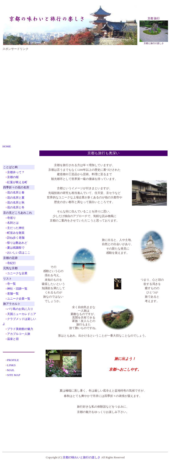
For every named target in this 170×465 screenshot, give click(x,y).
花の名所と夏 (15, 197)
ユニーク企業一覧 (18, 298)
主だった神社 (15, 227)
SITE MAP (13, 375)
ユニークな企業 (17, 273)
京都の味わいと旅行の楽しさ (81, 457)
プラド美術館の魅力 (20, 329)
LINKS (11, 365)
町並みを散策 (15, 232)
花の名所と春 (15, 192)
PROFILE (13, 360)
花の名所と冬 (15, 207)
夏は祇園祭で (15, 247)
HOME (6, 146)
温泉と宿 (13, 339)
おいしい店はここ (18, 252)
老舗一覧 (13, 293)
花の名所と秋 (15, 202)
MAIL (10, 370)
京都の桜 (13, 177)
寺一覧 (11, 283)
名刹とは (13, 222)
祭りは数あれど (17, 242)
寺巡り (11, 217)
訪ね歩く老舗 (15, 237)
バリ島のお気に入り (20, 309)
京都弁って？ (15, 172)
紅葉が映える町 (17, 182)
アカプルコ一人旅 (18, 333)
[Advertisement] (46, 97)
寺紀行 (11, 263)
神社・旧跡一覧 (17, 288)
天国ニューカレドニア (21, 314)
